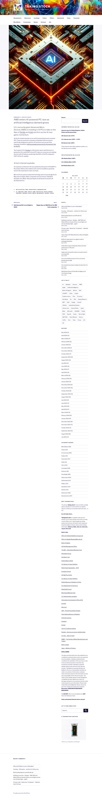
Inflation (64, 305)
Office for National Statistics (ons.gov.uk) (72, 535)
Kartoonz (43, 22)
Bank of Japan (65, 644)
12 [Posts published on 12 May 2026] (67, 186)
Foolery (45, 18)
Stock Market (73, 317)
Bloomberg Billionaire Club (68, 593)
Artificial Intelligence (44, 191)
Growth (79, 302)
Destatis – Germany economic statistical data (73, 632)
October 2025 (65, 354)
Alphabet (68, 284)
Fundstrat (63, 621)
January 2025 (65, 381)
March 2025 (64, 375)
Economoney (27, 22)
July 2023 (64, 437)
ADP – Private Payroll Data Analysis (70, 610)
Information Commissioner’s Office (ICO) (72, 600)
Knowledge (64, 474)
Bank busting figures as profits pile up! (71, 215)
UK (63, 323)
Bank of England (66, 290)
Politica (52, 18)
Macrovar (64, 607)
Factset (63, 625)
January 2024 (65, 418)
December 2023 (65, 421)
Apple (30, 191)
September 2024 (66, 394)
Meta (34, 193)
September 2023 (66, 430)
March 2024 (64, 412)
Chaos (68, 18)
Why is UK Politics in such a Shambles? (71, 206)
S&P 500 (64, 317)
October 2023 (65, 427)
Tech (69, 320)
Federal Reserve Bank (67, 560)
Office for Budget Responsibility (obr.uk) (71, 539)
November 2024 (65, 387)
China (70, 293)
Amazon (21, 191)
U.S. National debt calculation (69, 596)
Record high (82, 314)
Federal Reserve (82, 299)
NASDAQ (77, 311)
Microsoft (40, 193)
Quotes (36, 22)
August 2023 (64, 434)
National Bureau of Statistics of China (71, 582)
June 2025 (64, 366)
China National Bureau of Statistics (70, 614)
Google (25, 193)
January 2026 (65, 344)
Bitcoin (75, 290)
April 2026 (64, 335)
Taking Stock (38, 6)
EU (71, 299)
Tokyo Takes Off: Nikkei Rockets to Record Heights (74, 234)
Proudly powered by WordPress (21, 793)
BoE (80, 290)
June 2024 (64, 403)
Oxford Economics (66, 618)
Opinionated (60, 18)
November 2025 (65, 351)
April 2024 (64, 409)
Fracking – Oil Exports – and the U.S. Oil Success (74, 211)
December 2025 (65, 347)
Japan (82, 308)
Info (50, 22)
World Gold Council (66, 589)
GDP (63, 302)
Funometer (77, 18)
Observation (41, 189)
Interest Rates (74, 308)
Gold (68, 302)
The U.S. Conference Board (68, 628)
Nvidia (22, 132)
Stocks (81, 317)
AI (51, 174)
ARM (34, 191)
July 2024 (64, 400)
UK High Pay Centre (66, 575)
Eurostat (63, 603)
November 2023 (65, 424)
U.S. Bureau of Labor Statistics (69, 564)
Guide (62, 462)
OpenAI (69, 314)
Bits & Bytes (17, 22)
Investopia (36, 18)
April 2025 (64, 372)
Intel (31, 132)
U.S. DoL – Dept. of (66, 635)
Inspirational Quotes (74, 305)
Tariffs (64, 320)
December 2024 (65, 384)
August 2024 (64, 397)
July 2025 (64, 363)
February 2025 (65, 378)
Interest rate (65, 308)
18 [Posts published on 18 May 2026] (63, 189)
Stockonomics (17, 18)
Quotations (64, 486)
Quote (75, 314)
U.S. (84, 320)
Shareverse (27, 18)
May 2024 (64, 406)
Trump (79, 320)
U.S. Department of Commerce (69, 585)
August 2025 (64, 360)
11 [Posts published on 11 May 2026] (63, 186)
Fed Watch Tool (65, 557)
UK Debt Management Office (69, 546)
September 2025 (66, 357)
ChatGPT (64, 293)
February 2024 (65, 415)
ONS (63, 314)
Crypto (76, 293)
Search (63, 117)
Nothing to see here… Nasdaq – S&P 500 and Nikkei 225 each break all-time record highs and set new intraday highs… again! (73, 222)
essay (29, 117)
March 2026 (64, 338)
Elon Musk (65, 299)
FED (75, 299)
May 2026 (64, 332)
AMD (25, 191)
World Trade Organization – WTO (70, 568)
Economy (79, 296)
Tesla (52, 193)
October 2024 (65, 391)
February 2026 (65, 341)
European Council (66, 571)
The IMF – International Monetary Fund (71, 550)
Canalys (27, 150)
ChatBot (19, 193)
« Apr (66, 195)
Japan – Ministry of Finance (68, 648)
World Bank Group (66, 553)
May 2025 (64, 369)
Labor (72, 635)
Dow (74, 296)
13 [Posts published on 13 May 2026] (71, 186)
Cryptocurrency (66, 296)
